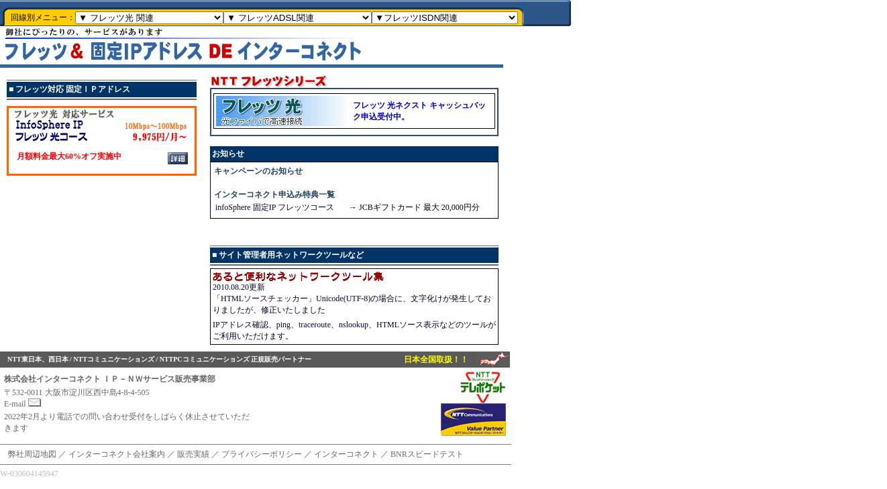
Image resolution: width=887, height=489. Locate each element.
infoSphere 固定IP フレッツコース (274, 207)
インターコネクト (346, 454)
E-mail (22, 404)
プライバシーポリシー (261, 454)
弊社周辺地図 (32, 454)
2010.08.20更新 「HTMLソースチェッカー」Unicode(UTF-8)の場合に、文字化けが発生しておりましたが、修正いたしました (352, 300)
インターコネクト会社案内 (116, 454)
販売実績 (193, 454)
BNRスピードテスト (427, 454)
